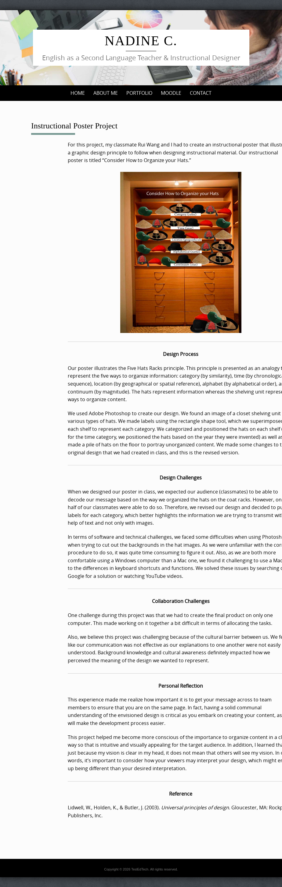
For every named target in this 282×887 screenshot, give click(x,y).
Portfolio (139, 93)
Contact (201, 93)
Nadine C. (141, 40)
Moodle (171, 93)
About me (105, 93)
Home (77, 93)
